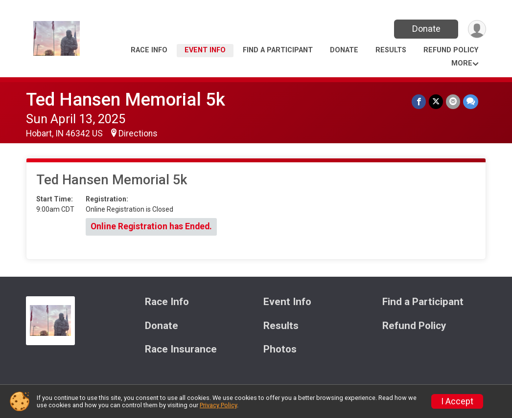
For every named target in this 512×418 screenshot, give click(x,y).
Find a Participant (278, 50)
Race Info (149, 50)
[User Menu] (477, 29)
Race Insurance (181, 349)
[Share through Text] (470, 101)
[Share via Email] (453, 101)
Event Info (205, 50)
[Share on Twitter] (436, 101)
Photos (280, 349)
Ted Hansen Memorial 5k (125, 99)
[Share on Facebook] (419, 101)
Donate (426, 28)
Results (390, 50)
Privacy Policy (218, 405)
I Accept (457, 401)
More (461, 63)
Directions (138, 133)
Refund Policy (450, 50)
